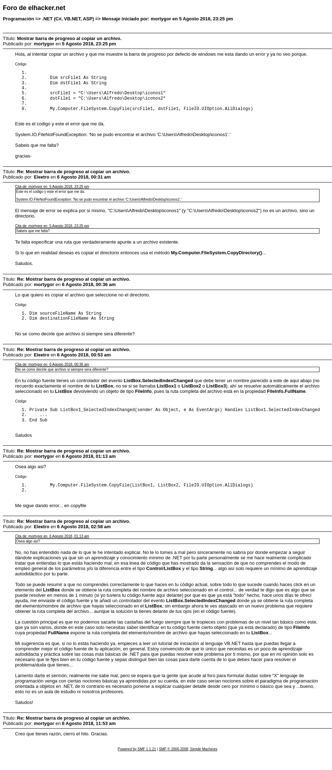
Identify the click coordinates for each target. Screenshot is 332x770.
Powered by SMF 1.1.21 (137, 760)
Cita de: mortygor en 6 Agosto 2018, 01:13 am (52, 547)
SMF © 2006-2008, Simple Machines (188, 760)
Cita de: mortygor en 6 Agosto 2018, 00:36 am (52, 372)
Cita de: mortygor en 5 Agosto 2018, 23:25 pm (52, 192)
